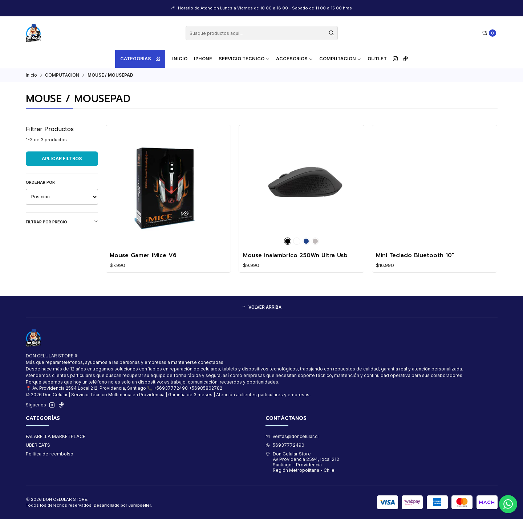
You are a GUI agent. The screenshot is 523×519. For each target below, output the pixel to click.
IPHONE (203, 58)
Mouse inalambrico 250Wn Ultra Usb (295, 255)
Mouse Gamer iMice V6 (143, 255)
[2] (296, 241)
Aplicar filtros (62, 158)
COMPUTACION (340, 58)
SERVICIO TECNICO (244, 58)
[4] (306, 241)
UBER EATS (38, 445)
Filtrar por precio (62, 221)
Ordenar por (40, 182)
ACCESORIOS (294, 58)
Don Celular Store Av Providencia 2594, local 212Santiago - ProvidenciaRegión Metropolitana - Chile (302, 462)
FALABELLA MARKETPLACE (55, 436)
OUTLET (377, 58)
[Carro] (489, 33)
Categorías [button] (140, 59)
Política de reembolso (49, 454)
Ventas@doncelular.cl (292, 436)
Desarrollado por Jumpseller (122, 505)
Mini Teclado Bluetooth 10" (415, 255)
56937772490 (284, 445)
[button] (262, 307)
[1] (287, 241)
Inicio (179, 58)
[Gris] (315, 241)
